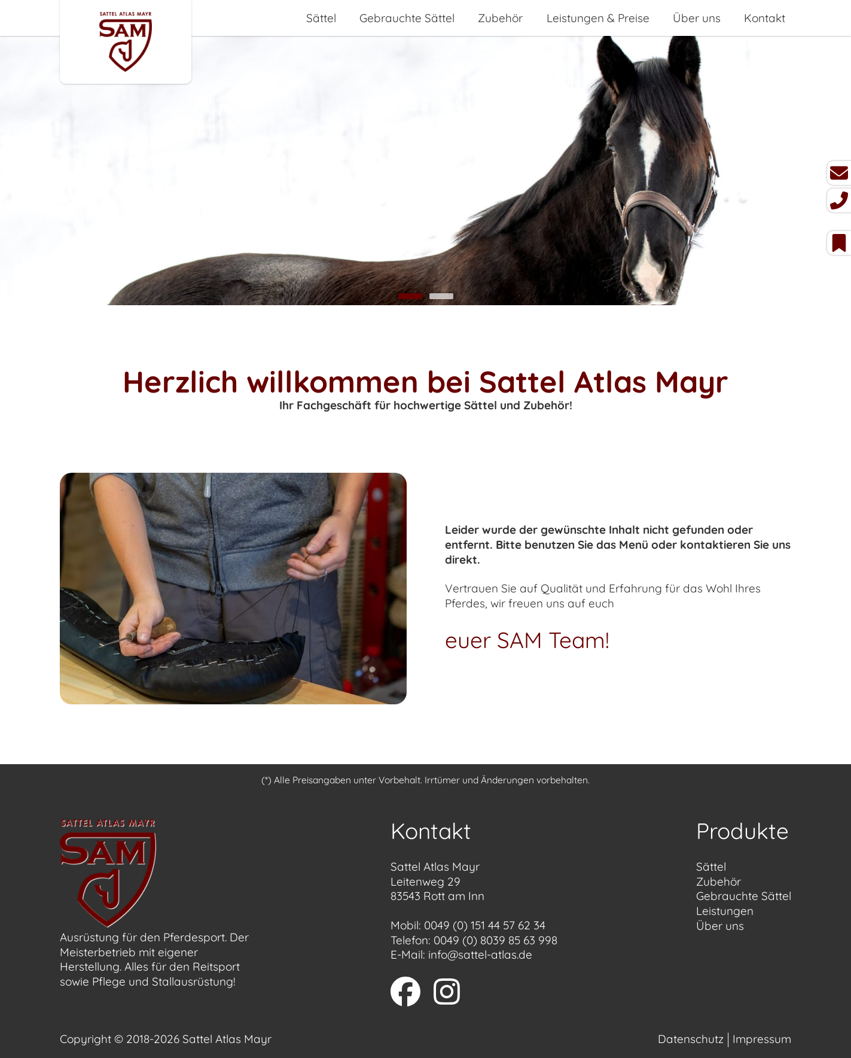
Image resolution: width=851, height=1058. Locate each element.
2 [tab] (441, 296)
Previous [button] (37, 172)
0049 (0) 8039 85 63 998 (495, 940)
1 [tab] (410, 296)
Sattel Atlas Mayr (227, 1039)
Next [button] (813, 172)
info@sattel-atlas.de (480, 954)
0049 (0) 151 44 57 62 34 (484, 925)
